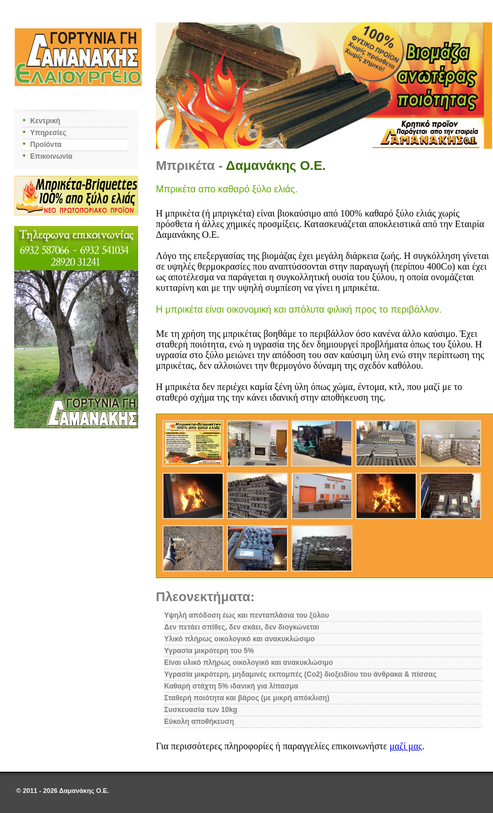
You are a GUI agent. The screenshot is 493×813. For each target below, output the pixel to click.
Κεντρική (45, 121)
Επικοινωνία (51, 156)
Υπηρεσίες (48, 133)
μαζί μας (406, 746)
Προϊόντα (45, 144)
